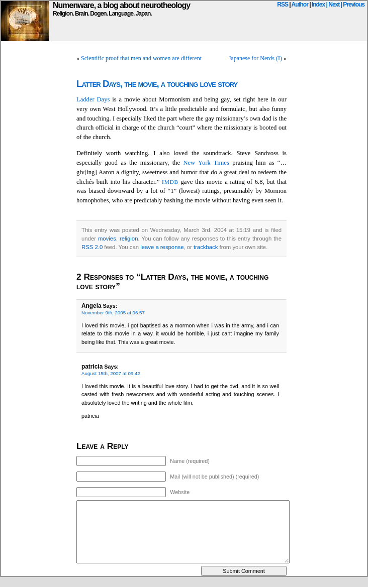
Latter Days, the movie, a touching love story (156, 83)
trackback (206, 247)
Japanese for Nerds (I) (255, 58)
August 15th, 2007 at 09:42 (110, 373)
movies (107, 239)
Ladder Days (93, 99)
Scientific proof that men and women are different (141, 58)
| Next (333, 4)
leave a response (161, 247)
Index (318, 4)
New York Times (206, 162)
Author (300, 4)
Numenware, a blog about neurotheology (121, 5)
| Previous (352, 4)
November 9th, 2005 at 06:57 (113, 312)
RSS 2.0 (92, 247)
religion (129, 239)
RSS (282, 4)
